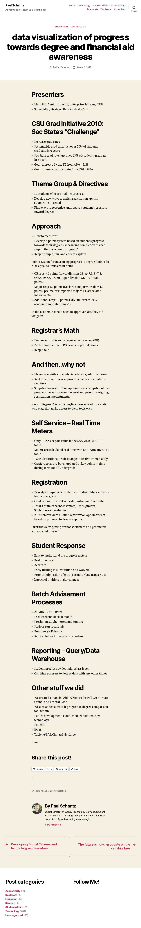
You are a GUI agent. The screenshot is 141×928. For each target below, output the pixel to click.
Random (10, 902)
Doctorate (92, 9)
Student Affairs (100, 5)
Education (61, 27)
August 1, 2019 (84, 67)
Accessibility (117, 5)
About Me (119, 9)
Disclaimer (106, 9)
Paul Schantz (14, 5)
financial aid (47, 790)
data (37, 790)
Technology (83, 5)
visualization (60, 790)
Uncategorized (14, 914)
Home (72, 5)
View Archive (53, 824)
